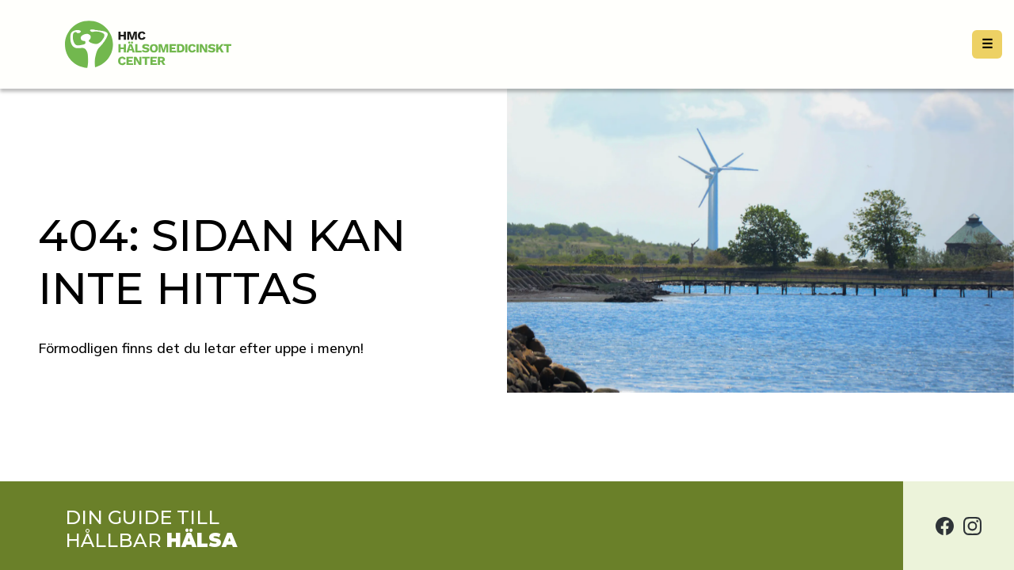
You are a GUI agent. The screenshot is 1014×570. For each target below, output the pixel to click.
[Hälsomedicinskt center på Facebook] (945, 525)
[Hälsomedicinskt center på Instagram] (972, 525)
